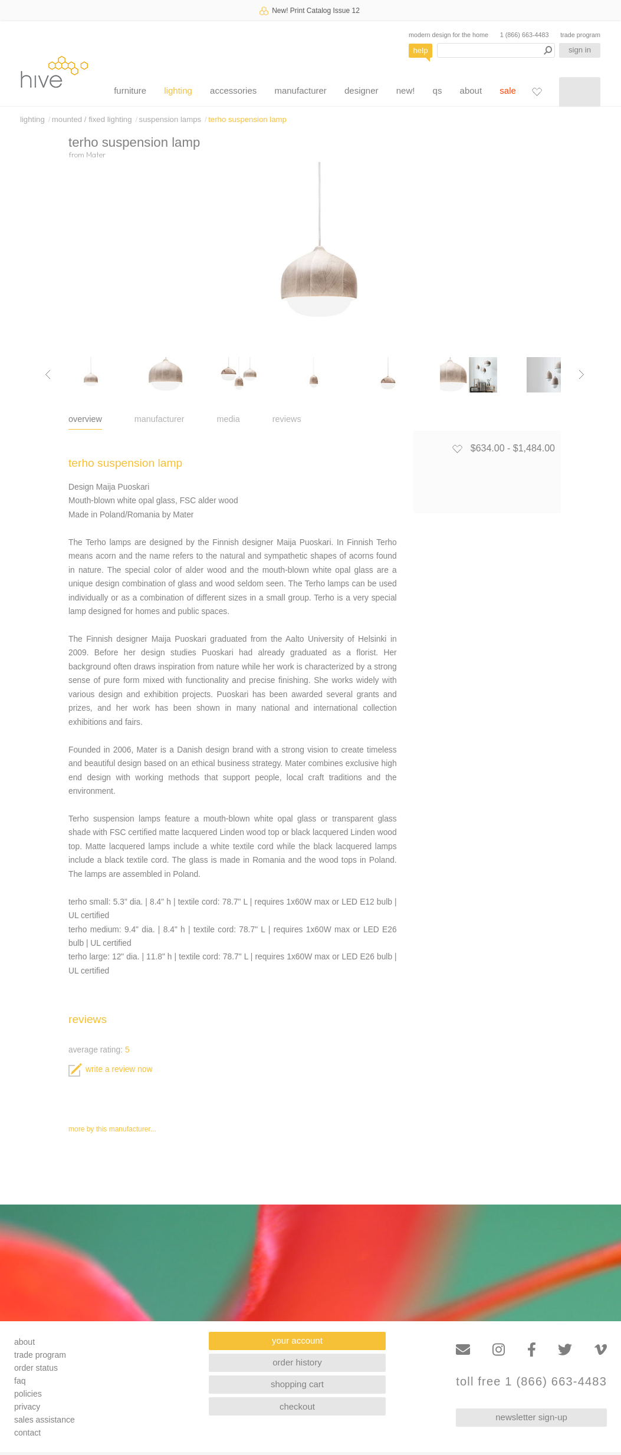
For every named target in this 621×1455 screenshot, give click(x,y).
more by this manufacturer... (112, 1129)
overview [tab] (85, 419)
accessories (233, 90)
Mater (96, 154)
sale (508, 90)
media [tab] (228, 419)
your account (297, 1340)
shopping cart (297, 1384)
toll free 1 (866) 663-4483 (531, 1381)
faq (19, 1380)
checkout (297, 1406)
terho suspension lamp (247, 119)
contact (27, 1432)
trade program (580, 34)
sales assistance (44, 1419)
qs (437, 90)
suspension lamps (170, 119)
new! (405, 90)
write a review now (110, 1069)
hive (54, 71)
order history (296, 1362)
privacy (27, 1406)
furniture (130, 90)
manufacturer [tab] (159, 419)
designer (361, 90)
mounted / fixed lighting (92, 119)
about (471, 90)
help (420, 50)
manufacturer (300, 90)
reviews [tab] (286, 419)
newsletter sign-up (531, 1417)
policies (28, 1393)
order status (36, 1367)
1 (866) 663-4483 (524, 34)
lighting (178, 90)
